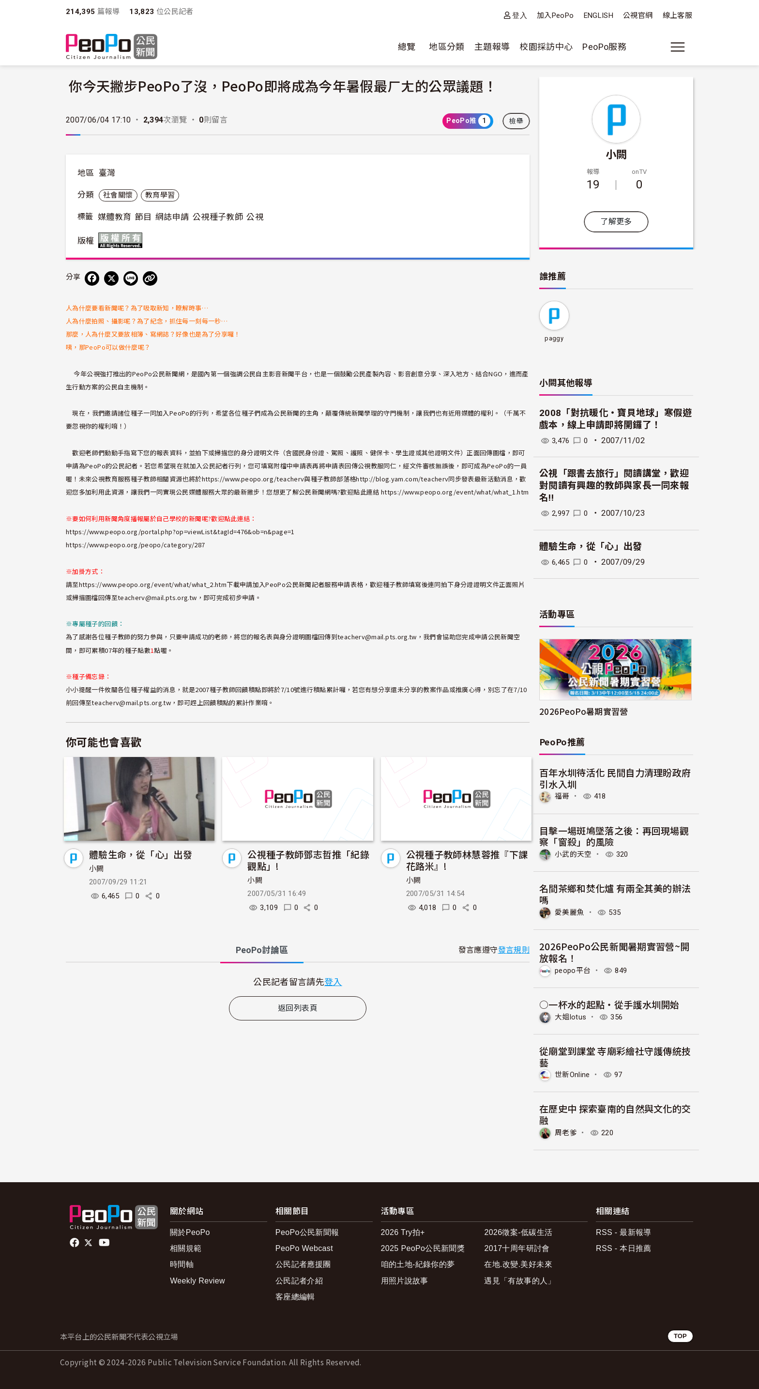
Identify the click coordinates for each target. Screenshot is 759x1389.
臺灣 (107, 173)
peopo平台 (574, 969)
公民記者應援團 (303, 1263)
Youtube (105, 1241)
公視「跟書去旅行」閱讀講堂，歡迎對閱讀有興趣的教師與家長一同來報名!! (614, 485)
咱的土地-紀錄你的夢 (418, 1263)
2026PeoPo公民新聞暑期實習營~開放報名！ (614, 951)
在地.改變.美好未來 (518, 1263)
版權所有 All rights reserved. (122, 240)
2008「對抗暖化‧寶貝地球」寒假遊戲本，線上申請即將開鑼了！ (615, 419)
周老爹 (566, 1131)
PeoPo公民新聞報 (307, 1231)
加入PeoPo (555, 15)
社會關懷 (118, 195)
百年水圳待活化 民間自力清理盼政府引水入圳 (615, 778)
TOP (680, 1334)
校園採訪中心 (546, 47)
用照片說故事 (404, 1279)
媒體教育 (114, 217)
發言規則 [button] (514, 950)
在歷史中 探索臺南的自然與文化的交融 (615, 1113)
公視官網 (638, 15)
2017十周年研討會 (516, 1247)
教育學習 (160, 195)
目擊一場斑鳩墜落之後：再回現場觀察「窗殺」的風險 (614, 835)
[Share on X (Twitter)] (111, 278)
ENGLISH (599, 15)
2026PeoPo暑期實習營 (583, 711)
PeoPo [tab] (262, 950)
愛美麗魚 (570, 911)
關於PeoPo (190, 1231)
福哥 (563, 796)
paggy (554, 338)
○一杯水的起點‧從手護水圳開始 (609, 1003)
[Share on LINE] (130, 278)
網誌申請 (172, 217)
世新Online (574, 1073)
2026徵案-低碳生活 (518, 1231)
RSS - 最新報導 (624, 1231)
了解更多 (616, 221)
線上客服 (677, 15)
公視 (254, 217)
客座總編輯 (295, 1295)
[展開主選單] (677, 47)
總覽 (407, 47)
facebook (75, 1241)
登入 (519, 15)
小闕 (96, 868)
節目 (143, 217)
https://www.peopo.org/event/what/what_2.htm (153, 584)
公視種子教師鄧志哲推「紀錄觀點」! (308, 860)
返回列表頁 (298, 1008)
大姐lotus (572, 1015)
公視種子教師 (218, 217)
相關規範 (185, 1247)
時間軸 (182, 1263)
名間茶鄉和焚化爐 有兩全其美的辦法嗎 (615, 893)
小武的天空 (574, 854)
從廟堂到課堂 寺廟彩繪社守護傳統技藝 (615, 1055)
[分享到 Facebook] (92, 278)
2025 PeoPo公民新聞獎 (423, 1247)
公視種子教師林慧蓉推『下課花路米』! (467, 860)
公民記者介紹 (299, 1279)
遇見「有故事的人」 (519, 1279)
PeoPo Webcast (304, 1247)
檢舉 (516, 121)
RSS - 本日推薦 (624, 1247)
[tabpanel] (298, 981)
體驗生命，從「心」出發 (140, 854)
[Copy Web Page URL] (150, 278)
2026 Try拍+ (403, 1231)
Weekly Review (197, 1279)
